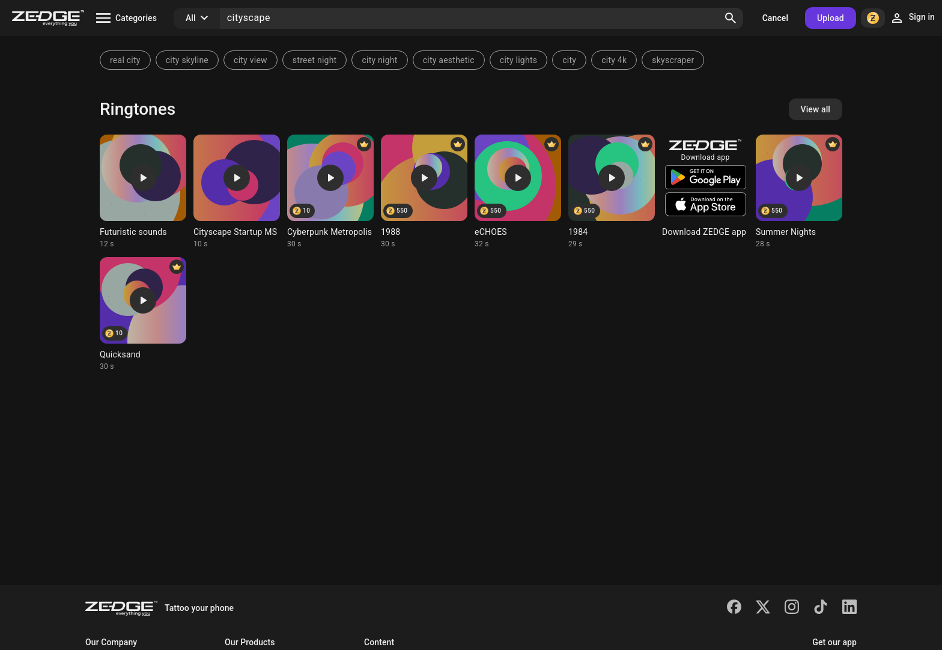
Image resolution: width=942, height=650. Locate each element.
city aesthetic (449, 60)
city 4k (614, 60)
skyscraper (673, 60)
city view (250, 60)
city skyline (187, 60)
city (569, 60)
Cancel (775, 18)
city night (379, 60)
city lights (518, 60)
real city (125, 60)
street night (315, 60)
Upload (830, 18)
